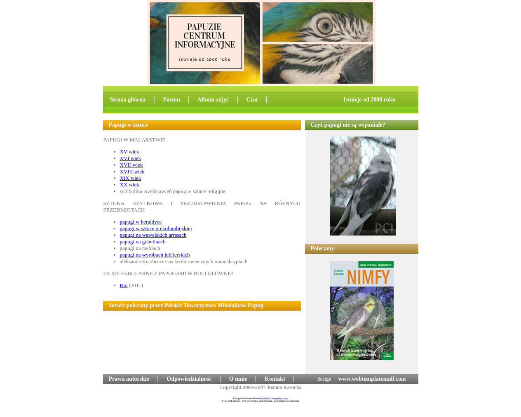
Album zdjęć (213, 100)
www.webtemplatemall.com (372, 379)
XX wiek (129, 184)
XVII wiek (131, 165)
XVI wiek (130, 158)
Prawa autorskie (129, 379)
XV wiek (129, 151)
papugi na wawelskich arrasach (153, 235)
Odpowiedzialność (189, 379)
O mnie (238, 379)
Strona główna (128, 100)
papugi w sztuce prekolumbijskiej (156, 228)
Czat (253, 100)
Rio (124, 285)
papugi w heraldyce (141, 222)
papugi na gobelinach (143, 241)
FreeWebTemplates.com (274, 398)
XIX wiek (130, 178)
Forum (171, 100)
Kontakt (275, 379)
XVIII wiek (132, 171)
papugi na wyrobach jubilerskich (155, 255)
